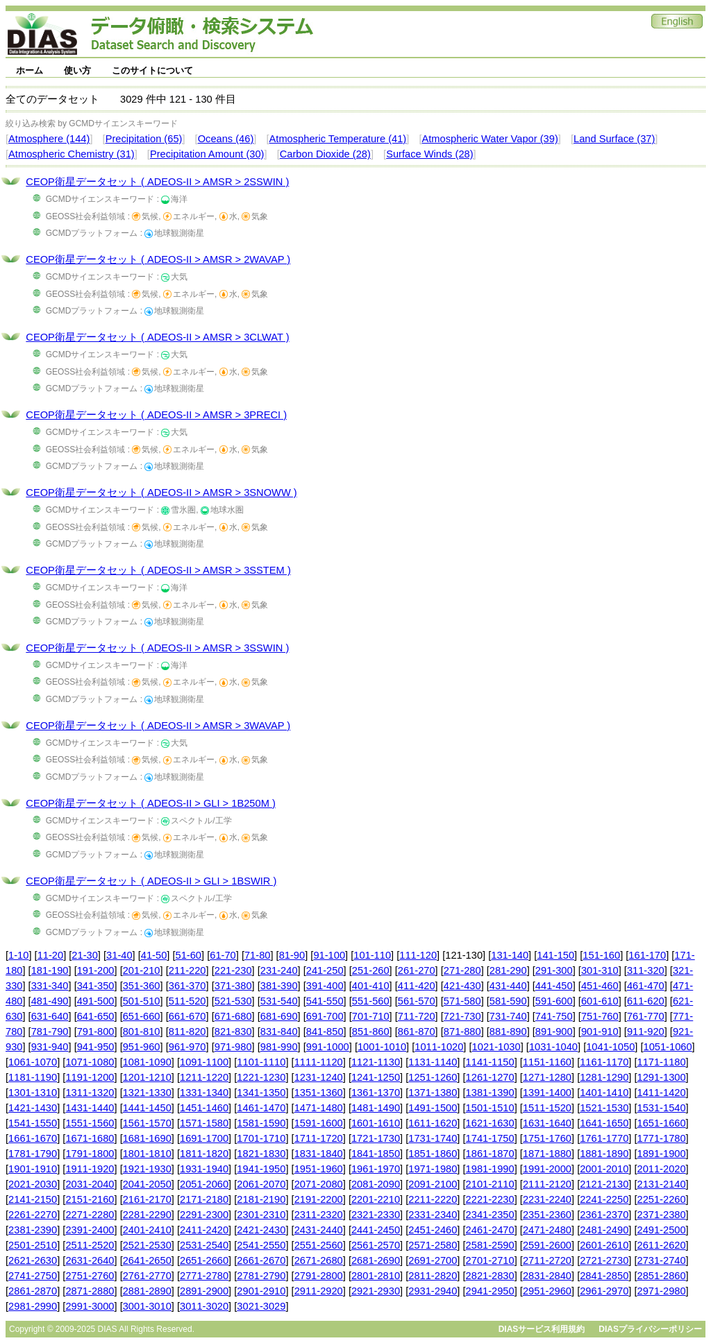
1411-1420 (661, 1092)
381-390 (279, 985)
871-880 (462, 1031)
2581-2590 (490, 1245)
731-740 (508, 1016)
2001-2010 (604, 1168)
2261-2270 (32, 1214)
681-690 (279, 1016)
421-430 (462, 985)
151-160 (601, 955)
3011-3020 (204, 1306)
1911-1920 (89, 1168)
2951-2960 (547, 1291)
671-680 (233, 1016)
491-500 (96, 1001)
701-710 (371, 1016)
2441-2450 (375, 1229)
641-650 (96, 1016)
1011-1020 (439, 1046)
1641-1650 (604, 1123)
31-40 (119, 955)
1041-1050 (610, 1046)
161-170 (647, 955)
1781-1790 (32, 1153)
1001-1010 (382, 1046)
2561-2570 (375, 1245)
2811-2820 (432, 1275)
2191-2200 (318, 1199)
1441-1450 (147, 1107)
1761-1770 (604, 1138)
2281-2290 (147, 1214)
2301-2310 (261, 1214)
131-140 (509, 955)
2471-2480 (547, 1229)
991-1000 (327, 1046)
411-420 (416, 985)
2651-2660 (204, 1260)
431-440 (508, 985)
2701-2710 (490, 1260)
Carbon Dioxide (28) (325, 154)
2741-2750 (32, 1275)
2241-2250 (604, 1199)
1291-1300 (661, 1077)
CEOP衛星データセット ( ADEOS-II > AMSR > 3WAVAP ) (158, 725)
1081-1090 (147, 1062)
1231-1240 (318, 1077)
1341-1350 (261, 1092)
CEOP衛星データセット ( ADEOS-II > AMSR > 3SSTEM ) (158, 570)
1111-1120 (318, 1062)
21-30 (85, 955)
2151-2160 (89, 1199)
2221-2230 (490, 1199)
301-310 (600, 970)
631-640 (50, 1016)
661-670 (187, 1016)
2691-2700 (432, 1260)
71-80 (257, 955)
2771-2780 (204, 1275)
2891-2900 (204, 1291)
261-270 (416, 970)
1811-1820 (204, 1153)
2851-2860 (661, 1275)
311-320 (645, 970)
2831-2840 (547, 1275)
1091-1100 (204, 1062)
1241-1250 (375, 1077)
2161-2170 (147, 1199)
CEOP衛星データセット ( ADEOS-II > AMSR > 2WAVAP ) (158, 259)
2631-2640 (89, 1260)
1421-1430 (32, 1107)
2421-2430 (261, 1229)
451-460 (600, 985)
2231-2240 (547, 1199)
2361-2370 (604, 1214)
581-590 (508, 1001)
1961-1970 (375, 1168)
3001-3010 (147, 1306)
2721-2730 (604, 1260)
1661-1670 (32, 1138)
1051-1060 (668, 1046)
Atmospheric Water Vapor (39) (489, 138)
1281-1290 (604, 1077)
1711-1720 (318, 1138)
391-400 (325, 985)
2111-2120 (547, 1184)
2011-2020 (661, 1168)
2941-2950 (490, 1291)
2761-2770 (147, 1275)
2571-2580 (432, 1245)
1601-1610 (375, 1123)
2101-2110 (490, 1184)
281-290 (508, 970)
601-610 (600, 1001)
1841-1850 (375, 1153)
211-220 (187, 970)
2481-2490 (604, 1229)
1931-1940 (204, 1168)
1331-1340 (204, 1092)
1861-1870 (490, 1153)
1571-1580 (204, 1123)
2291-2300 (204, 1214)
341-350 (96, 985)
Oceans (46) (226, 138)
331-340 (50, 985)
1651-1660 (661, 1123)
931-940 (50, 1046)
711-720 (416, 1016)
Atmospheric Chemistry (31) (71, 154)
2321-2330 (375, 1214)
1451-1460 (204, 1107)
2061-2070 (261, 1184)
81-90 (292, 955)
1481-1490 (375, 1107)
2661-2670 (261, 1260)
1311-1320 (89, 1092)
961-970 (187, 1046)
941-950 (96, 1046)
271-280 (462, 970)
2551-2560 (318, 1245)
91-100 (329, 955)
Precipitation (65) (144, 138)
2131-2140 (661, 1184)
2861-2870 (32, 1291)
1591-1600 (318, 1123)
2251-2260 (661, 1199)
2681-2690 (375, 1260)
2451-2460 (432, 1229)
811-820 (187, 1031)
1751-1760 (547, 1138)
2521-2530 (147, 1245)
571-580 (462, 1001)
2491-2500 (661, 1229)
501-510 (141, 1001)
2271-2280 (89, 1214)
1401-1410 (604, 1092)
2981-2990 (32, 1306)
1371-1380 (432, 1092)
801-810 (141, 1031)
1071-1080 (89, 1062)
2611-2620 (661, 1245)
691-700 (325, 1016)
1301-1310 (32, 1092)
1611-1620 (432, 1123)
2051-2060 (204, 1184)
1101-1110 (261, 1062)
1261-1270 (490, 1077)
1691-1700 (204, 1138)
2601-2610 (604, 1245)
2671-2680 (318, 1260)
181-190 (50, 970)
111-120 (418, 955)
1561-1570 (147, 1123)
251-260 (371, 970)
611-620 (645, 1001)
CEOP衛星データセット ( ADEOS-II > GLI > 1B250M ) (150, 803)
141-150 (555, 955)
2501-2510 (32, 1245)
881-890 (508, 1031)
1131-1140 (432, 1062)
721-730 (462, 1016)
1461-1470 (261, 1107)
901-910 (600, 1031)
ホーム (29, 70)
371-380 (233, 985)
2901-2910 (261, 1291)
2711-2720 (547, 1260)
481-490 (50, 1001)
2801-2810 (375, 1275)
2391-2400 (89, 1229)
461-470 (645, 985)
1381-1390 (490, 1092)
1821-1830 (261, 1153)
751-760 (600, 1016)
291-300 (554, 970)
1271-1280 (547, 1077)
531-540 (279, 1001)
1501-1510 (490, 1107)
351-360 (141, 985)
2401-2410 (147, 1229)
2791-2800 (318, 1275)
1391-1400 (547, 1092)
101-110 (372, 955)
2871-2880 (89, 1291)
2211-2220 (432, 1199)
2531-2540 (204, 1245)
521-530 (233, 1001)
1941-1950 (261, 1168)
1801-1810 (147, 1153)
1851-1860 (432, 1153)
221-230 (233, 970)
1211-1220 (204, 1077)
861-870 (416, 1031)
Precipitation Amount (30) (207, 154)
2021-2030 (32, 1184)
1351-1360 (318, 1092)
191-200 (96, 970)
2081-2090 (375, 1184)
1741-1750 (490, 1138)
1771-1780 (661, 1138)
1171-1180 (661, 1062)
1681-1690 (147, 1138)
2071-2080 (318, 1184)
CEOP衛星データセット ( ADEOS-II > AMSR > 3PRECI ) (156, 414)
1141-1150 (490, 1062)
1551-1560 (89, 1123)
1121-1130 (375, 1062)
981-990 (279, 1046)
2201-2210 (375, 1199)
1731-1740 (432, 1138)
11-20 (50, 955)
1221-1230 (261, 1077)
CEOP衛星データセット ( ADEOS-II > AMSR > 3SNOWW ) (161, 492)
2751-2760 (89, 1275)
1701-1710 (261, 1138)
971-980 (233, 1046)
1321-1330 (147, 1092)
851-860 (371, 1031)
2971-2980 (661, 1291)
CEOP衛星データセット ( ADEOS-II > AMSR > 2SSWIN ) (157, 181)
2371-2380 (661, 1214)
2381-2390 (32, 1229)
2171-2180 (204, 1199)
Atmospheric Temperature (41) (338, 138)
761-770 (645, 1016)
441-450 (554, 985)
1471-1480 (318, 1107)
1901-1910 (32, 1168)
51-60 (189, 955)
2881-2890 (147, 1291)
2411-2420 (204, 1229)
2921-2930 (375, 1291)
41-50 (154, 955)
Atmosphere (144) (49, 138)
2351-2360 (547, 1214)
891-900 (554, 1031)
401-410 (371, 985)
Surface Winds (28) (429, 154)
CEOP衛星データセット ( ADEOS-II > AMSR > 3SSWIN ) (157, 647)
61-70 (223, 955)
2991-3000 (89, 1306)
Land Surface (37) (614, 138)
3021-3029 (261, 1306)
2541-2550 (261, 1245)
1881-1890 (604, 1153)
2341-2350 (490, 1214)
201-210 (141, 970)
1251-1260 (432, 1077)
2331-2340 (432, 1214)
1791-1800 (89, 1153)
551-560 (371, 1001)
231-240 (279, 970)
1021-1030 (496, 1046)
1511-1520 (547, 1107)
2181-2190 (261, 1199)
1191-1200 (89, 1077)
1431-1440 (89, 1107)
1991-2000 (547, 1168)
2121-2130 (604, 1184)
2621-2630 (32, 1260)
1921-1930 (147, 1168)
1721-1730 (375, 1138)
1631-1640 (547, 1123)
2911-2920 (318, 1291)
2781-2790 (261, 1275)
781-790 (50, 1031)
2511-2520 (89, 1245)
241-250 (325, 970)
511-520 (187, 1001)
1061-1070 (32, 1062)
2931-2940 (432, 1291)
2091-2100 (432, 1184)
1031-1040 (553, 1046)
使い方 (77, 70)
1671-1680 (89, 1138)
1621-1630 (490, 1123)
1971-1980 (432, 1168)
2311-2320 (318, 1214)
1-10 (18, 955)
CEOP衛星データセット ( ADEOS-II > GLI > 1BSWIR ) (151, 881)
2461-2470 (490, 1229)
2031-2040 (89, 1184)
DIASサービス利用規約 (542, 1329)
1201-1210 (147, 1077)
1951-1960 (318, 1168)
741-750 (554, 1016)
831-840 (279, 1031)
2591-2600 (547, 1245)
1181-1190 (32, 1077)
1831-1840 (318, 1153)
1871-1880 (547, 1153)
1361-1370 (375, 1092)
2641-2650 (147, 1260)
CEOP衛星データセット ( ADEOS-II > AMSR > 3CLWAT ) (157, 337)
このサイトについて (152, 70)
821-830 (233, 1031)
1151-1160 (547, 1062)
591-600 (554, 1001)
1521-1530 (604, 1107)
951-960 (141, 1046)
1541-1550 (32, 1123)
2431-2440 (318, 1229)
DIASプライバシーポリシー (650, 1329)
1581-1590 (261, 1123)
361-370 (187, 985)
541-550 (325, 1001)
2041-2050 (147, 1184)
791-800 (96, 1031)
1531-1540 (661, 1107)
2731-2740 (661, 1260)
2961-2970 (604, 1291)
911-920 (645, 1031)
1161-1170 (604, 1062)
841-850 (325, 1031)
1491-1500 (432, 1107)
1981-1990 (490, 1168)
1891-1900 (661, 1153)
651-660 (141, 1016)
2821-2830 (490, 1275)
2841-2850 (604, 1275)
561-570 (416, 1001)
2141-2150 (32, 1199)
